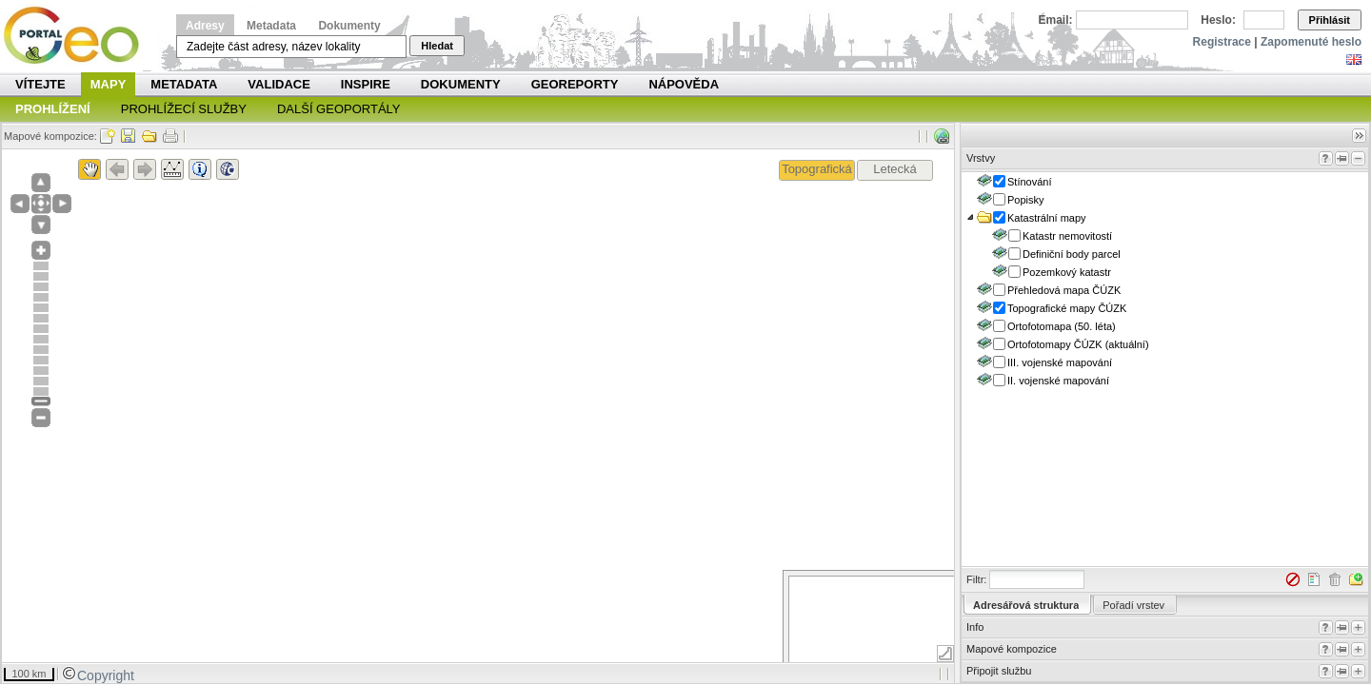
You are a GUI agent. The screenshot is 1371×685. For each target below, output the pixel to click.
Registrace (1222, 42)
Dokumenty (349, 25)
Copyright (98, 675)
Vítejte (40, 84)
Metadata (271, 25)
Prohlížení (52, 109)
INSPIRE (365, 84)
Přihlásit (1329, 20)
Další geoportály (339, 109)
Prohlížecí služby (184, 109)
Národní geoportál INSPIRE (78, 35)
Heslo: (1218, 20)
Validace (278, 84)
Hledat (437, 45)
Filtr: (976, 579)
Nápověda (683, 84)
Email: (1056, 20)
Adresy (205, 25)
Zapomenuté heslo (1311, 42)
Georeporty (575, 84)
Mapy (108, 84)
